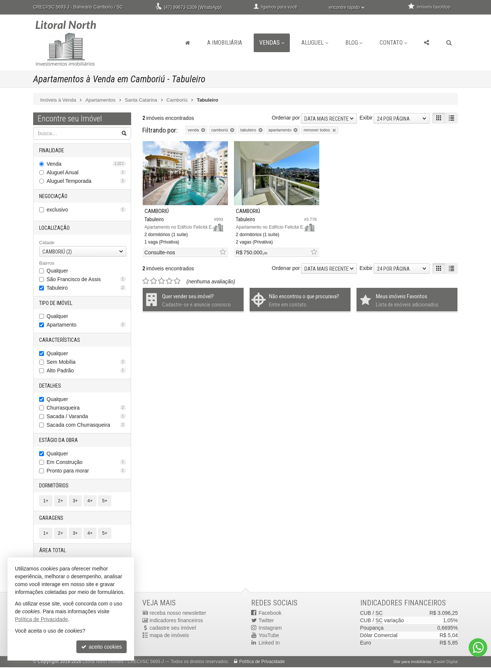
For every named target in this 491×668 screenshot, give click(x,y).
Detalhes (50, 386)
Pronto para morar (86, 471)
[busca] (449, 43)
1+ (45, 501)
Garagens (51, 519)
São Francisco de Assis (86, 279)
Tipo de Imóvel (55, 303)
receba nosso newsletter (178, 614)
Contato (393, 42)
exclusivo (86, 210)
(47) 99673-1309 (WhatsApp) (193, 7)
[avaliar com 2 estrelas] (153, 272)
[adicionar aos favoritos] (211, 243)
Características (59, 340)
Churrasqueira (86, 408)
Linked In (269, 643)
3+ (75, 501)
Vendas (271, 42)
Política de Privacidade (262, 662)
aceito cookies (101, 647)
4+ (90, 501)
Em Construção (86, 462)
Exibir (366, 118)
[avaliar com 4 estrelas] (169, 272)
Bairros (46, 263)
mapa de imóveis (169, 636)
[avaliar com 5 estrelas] (177, 272)
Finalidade (51, 150)
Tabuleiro (86, 288)
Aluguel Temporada (86, 181)
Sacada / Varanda (86, 417)
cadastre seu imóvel (173, 629)
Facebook (270, 614)
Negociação (53, 196)
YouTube (269, 636)
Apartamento (86, 325)
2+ (60, 501)
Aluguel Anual (86, 172)
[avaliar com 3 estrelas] (161, 272)
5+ (104, 501)
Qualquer (57, 271)
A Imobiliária (224, 42)
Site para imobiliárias (412, 662)
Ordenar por (286, 118)
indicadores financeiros (176, 621)
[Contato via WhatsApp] (478, 647)
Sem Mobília (86, 362)
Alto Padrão (86, 371)
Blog (353, 42)
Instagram (270, 629)
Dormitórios (54, 486)
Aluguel (314, 42)
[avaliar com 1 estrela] (145, 272)
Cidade (46, 242)
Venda (86, 164)
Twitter (266, 621)
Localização (54, 228)
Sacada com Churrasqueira (86, 425)
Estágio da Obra (58, 440)
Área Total (52, 551)
